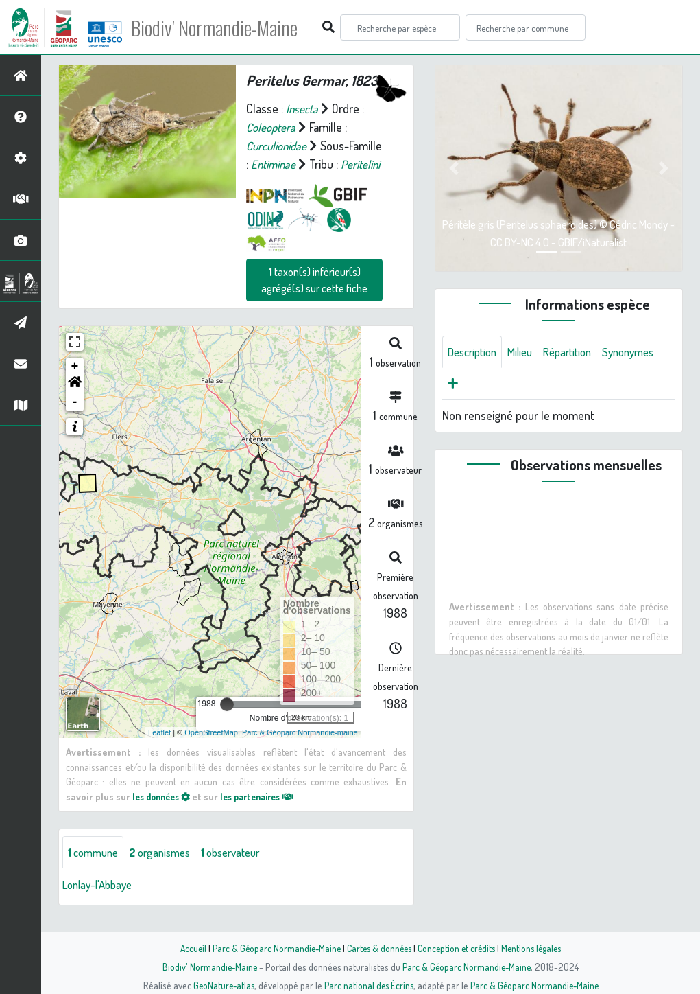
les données (164, 815)
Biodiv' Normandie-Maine (225, 27)
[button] (75, 403)
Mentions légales (537, 948)
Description (475, 352)
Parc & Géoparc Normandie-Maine (272, 948)
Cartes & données (378, 948)
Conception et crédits (458, 948)
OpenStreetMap (211, 750)
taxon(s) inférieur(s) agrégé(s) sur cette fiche (314, 299)
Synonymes (476, 385)
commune (95, 870)
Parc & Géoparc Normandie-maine (300, 750)
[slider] (227, 723)
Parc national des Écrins (368, 985)
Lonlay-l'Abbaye (100, 903)
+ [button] (75, 385)
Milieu (527, 352)
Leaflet (159, 750)
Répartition (578, 352)
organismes (167, 870)
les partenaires (268, 815)
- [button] (75, 421)
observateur (245, 870)
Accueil (186, 948)
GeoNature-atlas (220, 985)
